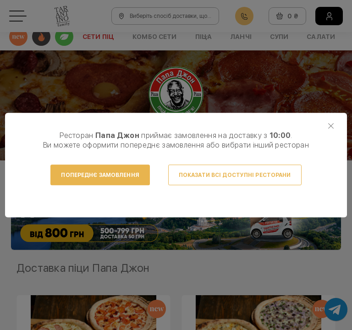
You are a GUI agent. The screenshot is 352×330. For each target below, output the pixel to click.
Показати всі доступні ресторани (235, 175)
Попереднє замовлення (100, 175)
